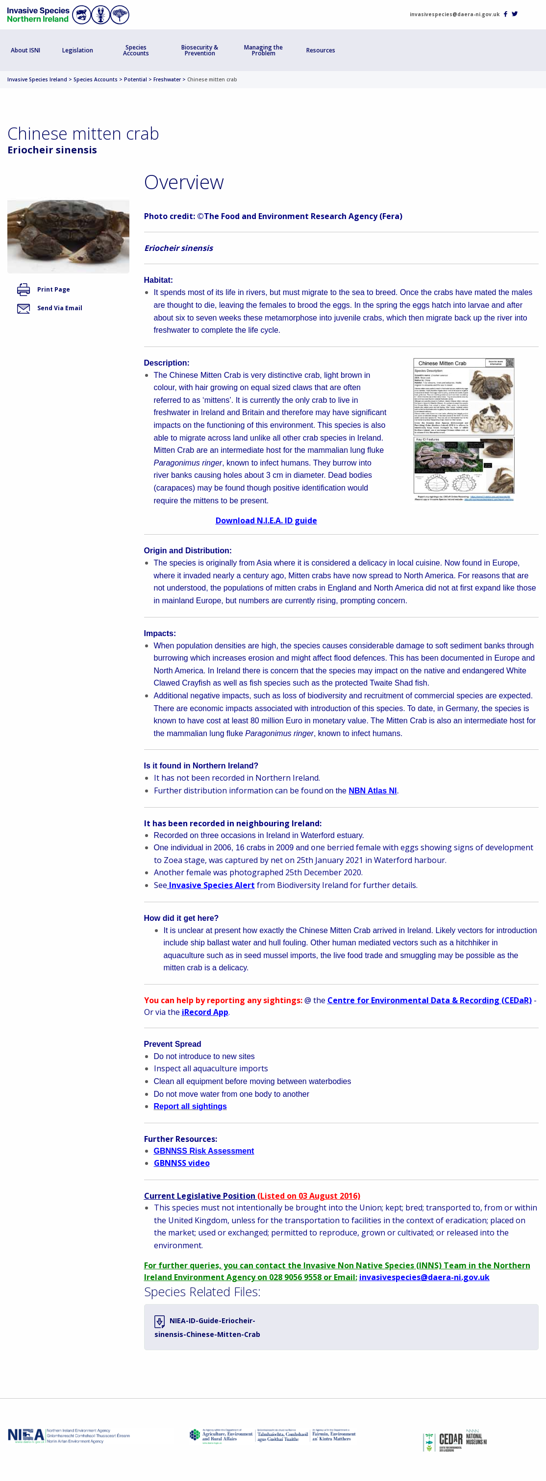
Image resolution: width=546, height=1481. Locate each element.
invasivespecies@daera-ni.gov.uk (454, 14)
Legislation (77, 50)
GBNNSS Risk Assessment (204, 1151)
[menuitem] (25, 50)
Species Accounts (136, 50)
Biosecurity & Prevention (199, 50)
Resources (320, 50)
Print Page (43, 289)
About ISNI (25, 50)
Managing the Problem (263, 50)
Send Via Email (49, 308)
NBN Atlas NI (372, 791)
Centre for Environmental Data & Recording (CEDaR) (429, 1000)
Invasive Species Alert (212, 885)
